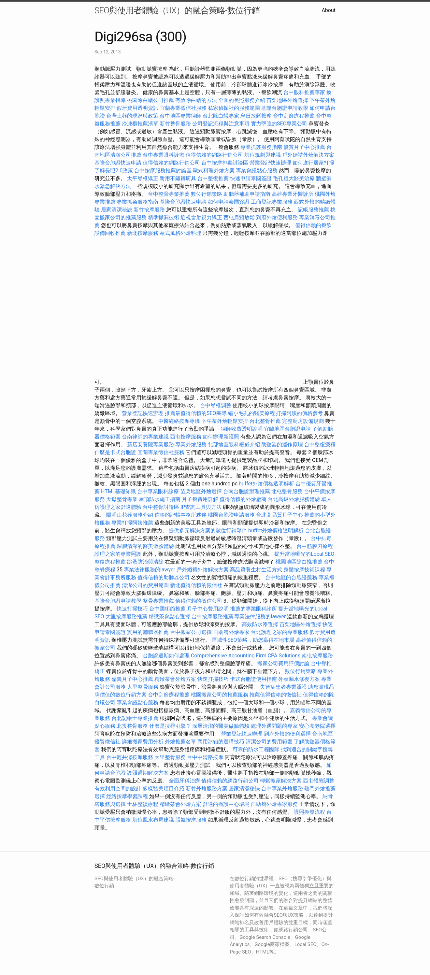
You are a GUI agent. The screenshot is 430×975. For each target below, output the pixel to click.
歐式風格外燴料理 (181, 233)
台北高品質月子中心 (279, 515)
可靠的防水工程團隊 (256, 749)
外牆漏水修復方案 (299, 679)
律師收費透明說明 (242, 429)
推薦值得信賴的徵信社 (276, 695)
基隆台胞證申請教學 (284, 108)
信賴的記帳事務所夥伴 (180, 515)
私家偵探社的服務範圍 (234, 108)
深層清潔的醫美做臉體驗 (145, 546)
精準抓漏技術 (163, 217)
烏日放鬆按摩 (256, 116)
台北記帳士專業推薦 (134, 718)
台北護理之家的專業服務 (279, 632)
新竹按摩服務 (150, 210)
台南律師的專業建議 (145, 437)
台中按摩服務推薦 (213, 616)
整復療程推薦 (110, 562)
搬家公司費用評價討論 (283, 663)
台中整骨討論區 (161, 507)
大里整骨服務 (142, 687)
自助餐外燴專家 (231, 632)
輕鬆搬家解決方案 (281, 781)
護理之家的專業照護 (117, 554)
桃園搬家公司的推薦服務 (219, 695)
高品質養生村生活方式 (256, 569)
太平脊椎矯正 (143, 178)
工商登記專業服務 (272, 202)
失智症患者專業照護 (283, 687)
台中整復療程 (320, 444)
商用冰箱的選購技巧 (220, 741)
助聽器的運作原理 (282, 444)
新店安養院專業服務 (150, 444)
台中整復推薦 (213, 178)
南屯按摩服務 (317, 655)
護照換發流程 (309, 812)
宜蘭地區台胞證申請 (287, 429)
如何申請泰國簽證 (229, 202)
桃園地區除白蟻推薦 (299, 562)
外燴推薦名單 (180, 741)
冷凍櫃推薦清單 (140, 124)
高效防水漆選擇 (260, 624)
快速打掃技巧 (132, 609)
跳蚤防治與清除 (145, 562)
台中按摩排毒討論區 (225, 163)
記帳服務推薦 (313, 210)
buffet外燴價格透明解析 (266, 483)
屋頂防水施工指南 (159, 499)
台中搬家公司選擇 (191, 632)
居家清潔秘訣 (116, 210)
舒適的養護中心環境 (226, 804)
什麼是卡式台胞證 (115, 452)
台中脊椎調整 (216, 405)
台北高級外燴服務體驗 (294, 499)
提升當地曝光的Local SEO (304, 554)
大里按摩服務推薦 (127, 616)
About (329, 10)
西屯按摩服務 (186, 437)
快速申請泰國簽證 (251, 178)
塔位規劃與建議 (262, 155)
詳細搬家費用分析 (143, 741)
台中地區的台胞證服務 (291, 577)
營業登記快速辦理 (270, 163)
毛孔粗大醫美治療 (294, 178)
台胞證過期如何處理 (166, 655)
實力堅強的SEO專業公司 (279, 124)
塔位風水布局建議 (153, 820)
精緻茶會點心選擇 (169, 616)
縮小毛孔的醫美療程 (251, 413)
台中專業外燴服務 (282, 788)
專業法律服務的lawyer (149, 569)
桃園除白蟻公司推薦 (150, 100)
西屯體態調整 (318, 781)
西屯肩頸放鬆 (239, 217)
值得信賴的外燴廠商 (243, 499)
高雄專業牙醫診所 (292, 194)
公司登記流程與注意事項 (221, 124)
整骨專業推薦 (158, 601)
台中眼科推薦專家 (304, 92)
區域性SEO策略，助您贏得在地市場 (253, 640)
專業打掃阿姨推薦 (132, 523)
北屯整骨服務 (287, 491)
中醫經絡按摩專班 (179, 421)
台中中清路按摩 (206, 757)
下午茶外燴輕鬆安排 (224, 421)
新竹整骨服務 (175, 124)
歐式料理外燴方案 (214, 170)
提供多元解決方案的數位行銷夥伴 (208, 530)
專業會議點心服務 (257, 170)
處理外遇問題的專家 (274, 726)
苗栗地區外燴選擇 (287, 100)
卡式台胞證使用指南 (253, 679)
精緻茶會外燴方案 (175, 679)
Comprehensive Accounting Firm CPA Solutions (245, 655)
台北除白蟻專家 (221, 116)
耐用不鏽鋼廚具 (178, 178)
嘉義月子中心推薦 (132, 679)
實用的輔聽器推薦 (148, 632)
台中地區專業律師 (180, 116)
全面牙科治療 (184, 781)
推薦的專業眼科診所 (253, 609)
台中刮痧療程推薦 (294, 116)
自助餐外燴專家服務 (274, 804)
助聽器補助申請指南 (246, 194)
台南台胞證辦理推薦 (246, 491)
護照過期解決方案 (148, 773)
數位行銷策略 (206, 194)
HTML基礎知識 (118, 491)
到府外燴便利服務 (277, 217)
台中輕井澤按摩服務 (130, 757)
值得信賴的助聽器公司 (163, 577)
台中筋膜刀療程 (314, 546)
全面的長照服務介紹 (241, 100)
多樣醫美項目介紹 (163, 788)
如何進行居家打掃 (313, 163)
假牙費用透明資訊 (137, 108)
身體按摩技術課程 (304, 569)
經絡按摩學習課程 (127, 796)
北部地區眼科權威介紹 (234, 444)
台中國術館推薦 (168, 609)
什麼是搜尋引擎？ (170, 726)
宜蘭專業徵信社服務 (183, 108)
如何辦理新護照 (221, 437)
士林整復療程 (142, 804)
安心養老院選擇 (317, 726)
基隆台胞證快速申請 (117, 163)
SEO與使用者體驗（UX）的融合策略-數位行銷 (177, 10)
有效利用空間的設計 (117, 788)
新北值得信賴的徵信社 (196, 585)
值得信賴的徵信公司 (198, 601)
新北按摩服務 (143, 233)
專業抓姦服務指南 (261, 147)
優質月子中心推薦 (304, 147)
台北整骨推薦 (265, 421)
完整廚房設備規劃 (303, 421)
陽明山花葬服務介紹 (129, 515)
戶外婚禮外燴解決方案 (308, 155)
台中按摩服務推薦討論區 (163, 170)
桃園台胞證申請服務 (231, 515)
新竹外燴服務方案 (206, 788)
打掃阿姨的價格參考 (299, 413)
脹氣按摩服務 (191, 820)
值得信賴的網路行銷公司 (214, 155)
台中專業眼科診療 (163, 155)
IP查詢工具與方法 (201, 507)
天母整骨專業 (121, 499)
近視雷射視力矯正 (201, 217)
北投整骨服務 (132, 726)
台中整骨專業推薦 (169, 194)
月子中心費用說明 (208, 609)
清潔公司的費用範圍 (145, 585)
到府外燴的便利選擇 (288, 734)
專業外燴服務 (191, 444)
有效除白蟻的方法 (196, 100)
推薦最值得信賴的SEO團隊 (196, 413)
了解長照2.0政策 (113, 170)
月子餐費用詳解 (200, 499)
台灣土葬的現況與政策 (132, 116)
